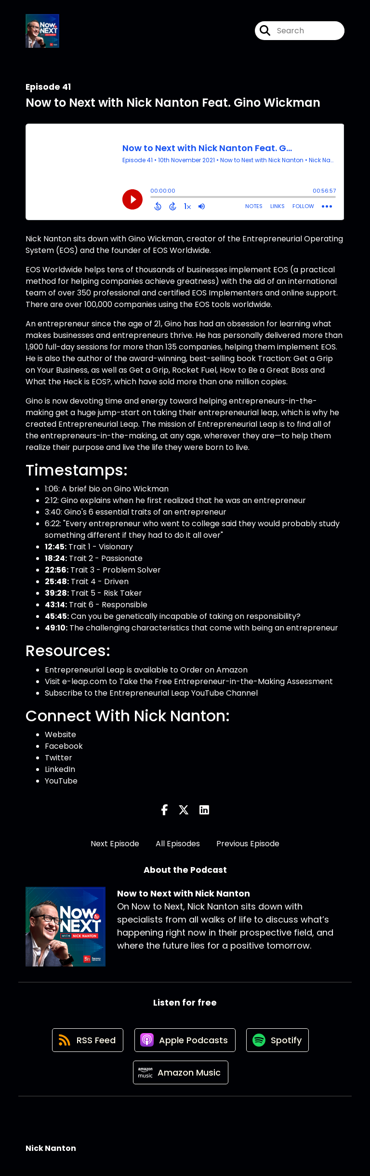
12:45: (55, 548)
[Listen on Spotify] (279, 1043)
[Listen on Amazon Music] (180, 1078)
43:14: (56, 606)
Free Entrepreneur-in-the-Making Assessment (244, 682)
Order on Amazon (214, 670)
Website (60, 736)
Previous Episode (247, 844)
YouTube (61, 782)
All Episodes (178, 844)
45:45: (57, 617)
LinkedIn (60, 770)
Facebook (64, 747)
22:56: (56, 571)
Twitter (58, 759)
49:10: (56, 629)
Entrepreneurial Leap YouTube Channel (183, 694)
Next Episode (115, 844)
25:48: (57, 582)
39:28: (57, 594)
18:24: (56, 559)
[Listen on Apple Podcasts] (184, 1043)
